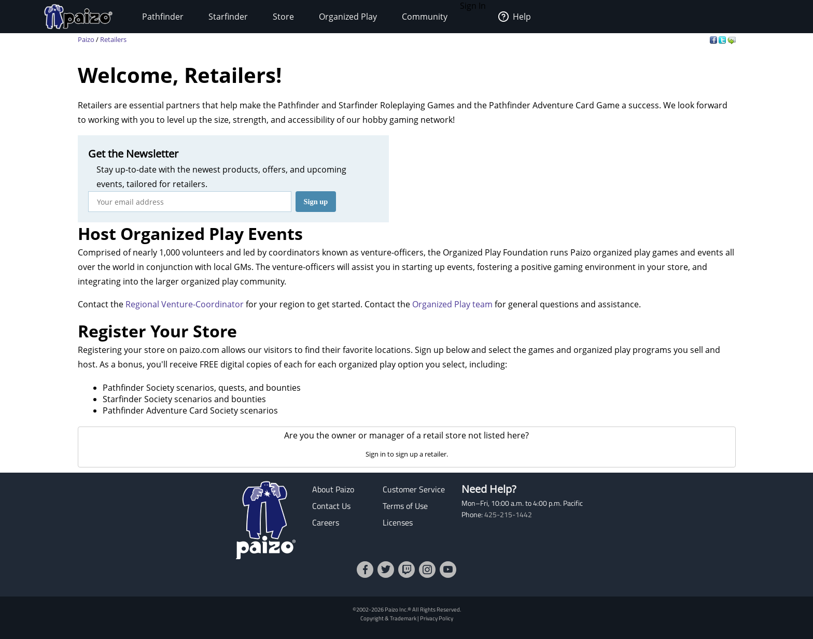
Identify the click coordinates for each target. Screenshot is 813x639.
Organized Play (348, 16)
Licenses (398, 522)
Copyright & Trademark (388, 618)
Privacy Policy (436, 618)
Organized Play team (452, 304)
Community (424, 16)
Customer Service (414, 489)
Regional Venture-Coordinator (184, 304)
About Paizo (333, 489)
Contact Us (331, 506)
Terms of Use (405, 506)
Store (283, 16)
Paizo (86, 39)
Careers (325, 522)
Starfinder (228, 16)
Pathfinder (163, 16)
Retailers (113, 39)
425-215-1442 (508, 514)
